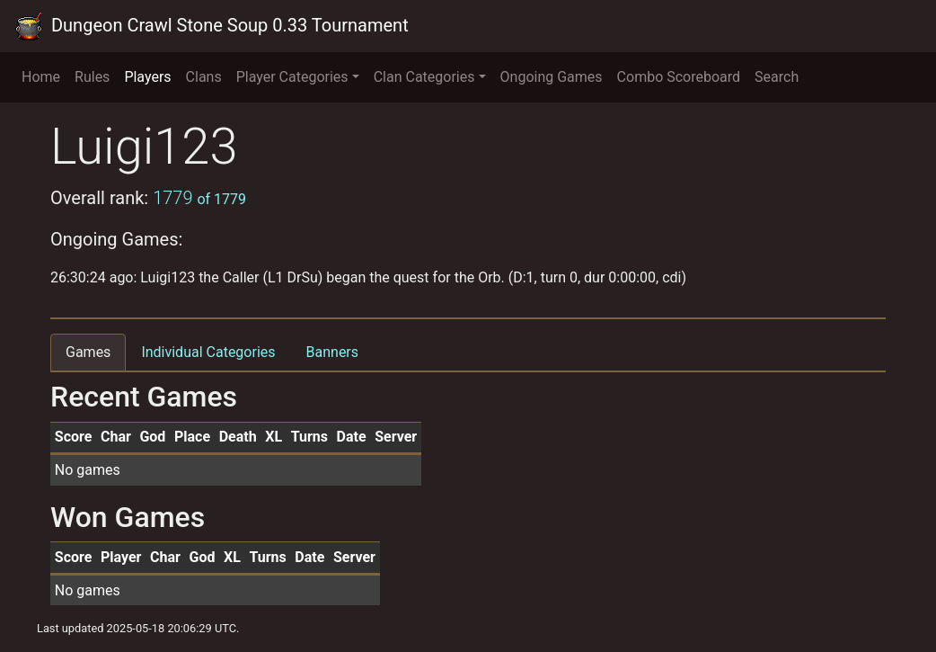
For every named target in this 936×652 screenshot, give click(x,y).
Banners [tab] (332, 352)
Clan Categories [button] (424, 76)
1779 (199, 198)
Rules (92, 76)
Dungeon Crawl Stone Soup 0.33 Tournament (211, 26)
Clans (204, 76)
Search (777, 76)
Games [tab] (88, 352)
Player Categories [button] (292, 76)
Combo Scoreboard (679, 76)
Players (147, 76)
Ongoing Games (551, 76)
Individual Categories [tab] (208, 352)
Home (41, 76)
